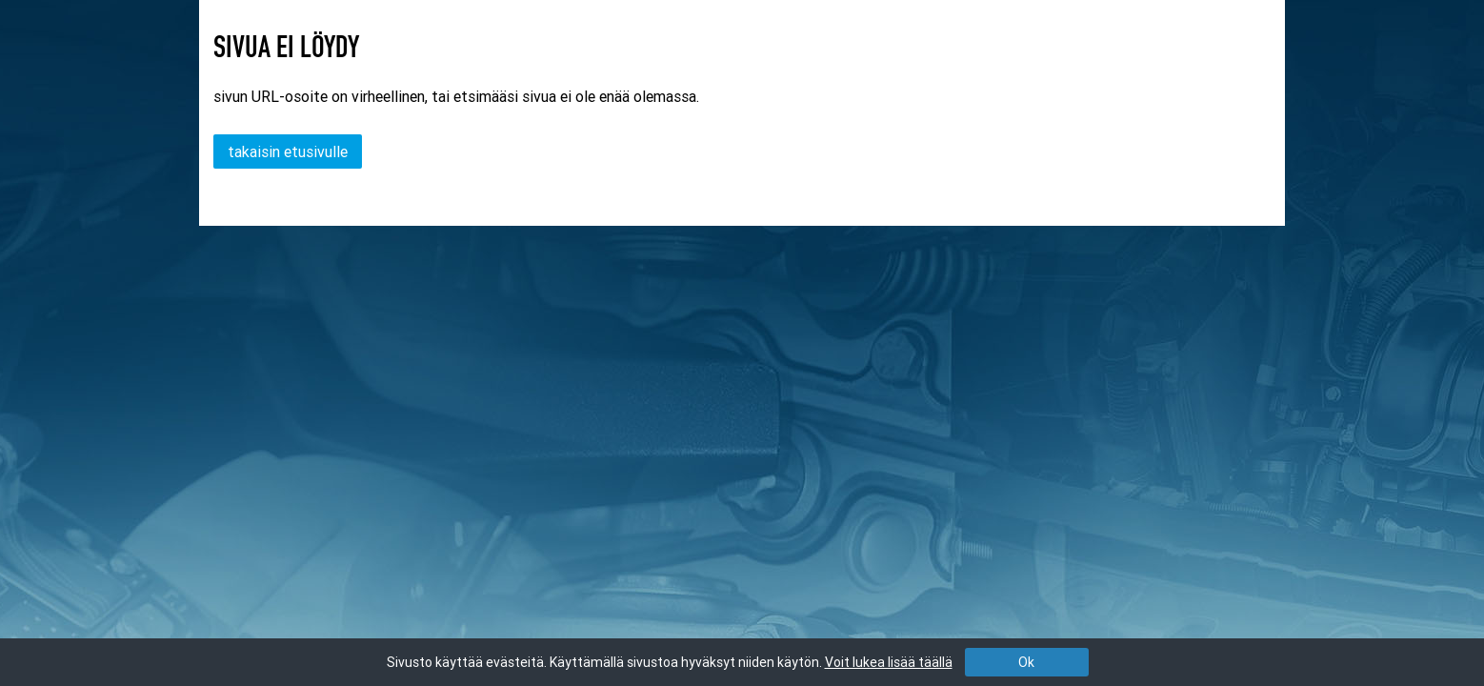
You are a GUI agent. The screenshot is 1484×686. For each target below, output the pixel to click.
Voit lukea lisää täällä (889, 662)
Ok (1026, 662)
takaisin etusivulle (288, 151)
